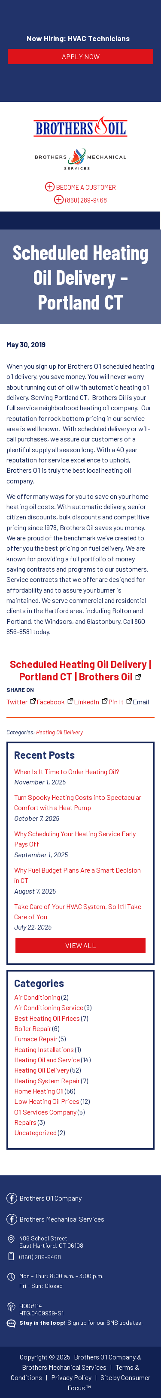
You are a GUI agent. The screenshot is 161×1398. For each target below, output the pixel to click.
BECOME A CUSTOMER (86, 187)
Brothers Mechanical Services (61, 1219)
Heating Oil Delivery (59, 732)
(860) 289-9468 (86, 200)
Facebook (50, 702)
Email (141, 702)
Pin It (116, 702)
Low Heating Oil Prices (46, 1101)
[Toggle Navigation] (80, 220)
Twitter (16, 702)
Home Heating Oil (39, 1091)
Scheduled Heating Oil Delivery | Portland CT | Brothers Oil (80, 670)
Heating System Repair (47, 1080)
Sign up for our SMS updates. (81, 1322)
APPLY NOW (81, 56)
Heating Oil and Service (47, 1059)
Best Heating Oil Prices (47, 1018)
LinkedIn (86, 702)
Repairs (25, 1122)
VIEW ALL (80, 945)
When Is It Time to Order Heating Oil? (66, 771)
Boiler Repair (32, 1028)
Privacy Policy (71, 1377)
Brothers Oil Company (50, 1198)
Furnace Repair (36, 1038)
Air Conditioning (37, 997)
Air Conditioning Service (48, 1007)
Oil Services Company (45, 1112)
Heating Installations (44, 1049)
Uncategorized (35, 1132)
